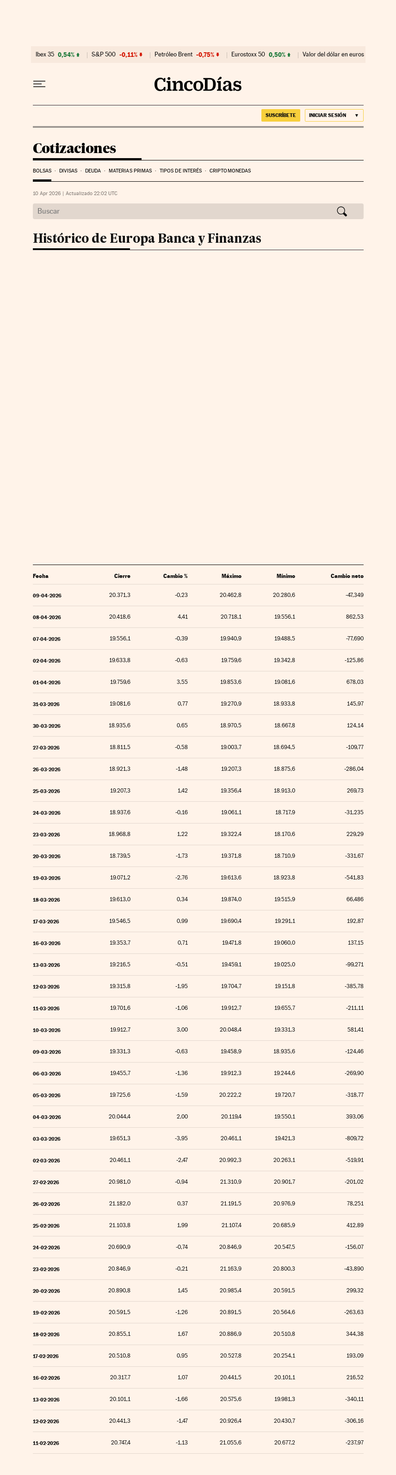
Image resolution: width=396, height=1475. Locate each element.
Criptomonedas (230, 171)
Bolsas (42, 171)
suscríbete (281, 115)
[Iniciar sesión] (334, 115)
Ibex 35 (45, 54)
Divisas (68, 171)
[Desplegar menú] (39, 84)
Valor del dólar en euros (333, 54)
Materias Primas (130, 171)
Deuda (93, 171)
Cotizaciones (74, 148)
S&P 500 (104, 54)
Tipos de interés (181, 171)
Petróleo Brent (173, 54)
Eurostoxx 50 (248, 54)
